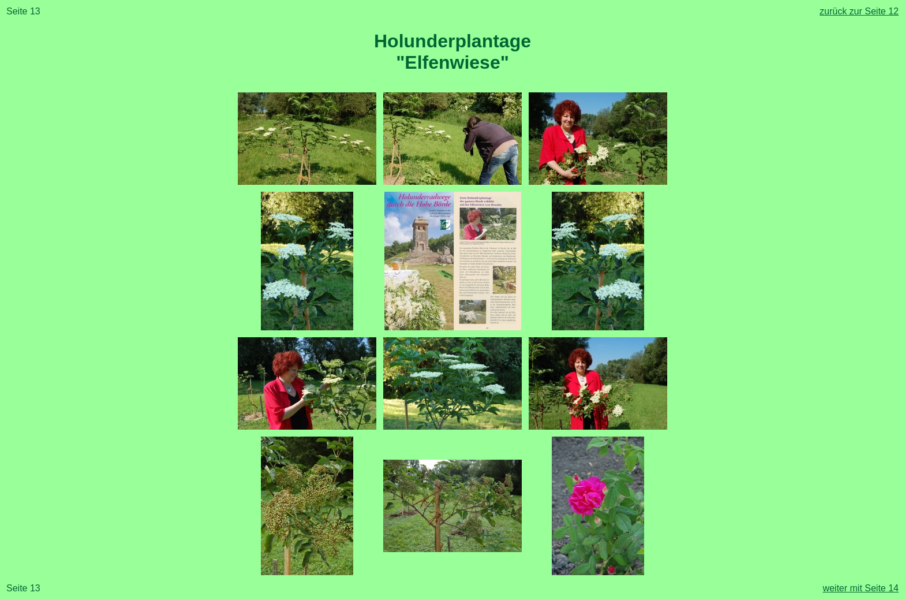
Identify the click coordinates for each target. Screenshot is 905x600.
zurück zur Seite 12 (859, 11)
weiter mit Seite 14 (860, 588)
